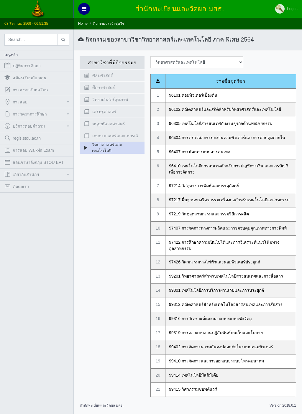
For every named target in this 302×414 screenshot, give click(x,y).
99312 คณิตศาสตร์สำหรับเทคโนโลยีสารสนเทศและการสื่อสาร (226, 304)
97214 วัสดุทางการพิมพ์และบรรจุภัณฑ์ (204, 185)
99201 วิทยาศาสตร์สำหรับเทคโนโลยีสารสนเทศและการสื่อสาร (226, 276)
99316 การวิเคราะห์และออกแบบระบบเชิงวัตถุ (210, 318)
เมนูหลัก (11, 55)
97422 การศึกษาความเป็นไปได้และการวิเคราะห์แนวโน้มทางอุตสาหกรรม (224, 245)
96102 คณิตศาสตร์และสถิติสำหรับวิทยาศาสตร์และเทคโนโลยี (225, 109)
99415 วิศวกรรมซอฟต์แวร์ (193, 389)
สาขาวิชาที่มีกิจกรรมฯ (112, 62)
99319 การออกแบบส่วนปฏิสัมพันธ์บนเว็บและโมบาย (216, 332)
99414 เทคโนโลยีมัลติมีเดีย (193, 375)
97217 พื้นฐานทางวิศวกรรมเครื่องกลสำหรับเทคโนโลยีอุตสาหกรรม (229, 199)
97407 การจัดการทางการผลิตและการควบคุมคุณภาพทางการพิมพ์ (228, 228)
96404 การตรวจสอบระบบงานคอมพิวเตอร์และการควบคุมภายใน (227, 137)
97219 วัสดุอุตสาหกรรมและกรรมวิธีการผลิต (209, 214)
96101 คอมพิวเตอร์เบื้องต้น (193, 95)
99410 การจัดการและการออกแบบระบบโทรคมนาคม (216, 361)
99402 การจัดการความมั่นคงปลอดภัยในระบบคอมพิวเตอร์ (221, 346)
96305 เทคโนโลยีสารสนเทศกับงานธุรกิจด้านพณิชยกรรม (221, 123)
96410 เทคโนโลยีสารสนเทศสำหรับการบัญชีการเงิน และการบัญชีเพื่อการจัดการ (228, 169)
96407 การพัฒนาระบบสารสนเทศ (199, 151)
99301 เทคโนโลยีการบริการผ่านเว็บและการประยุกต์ (216, 290)
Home (83, 24)
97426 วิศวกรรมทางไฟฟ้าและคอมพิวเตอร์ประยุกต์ (214, 262)
